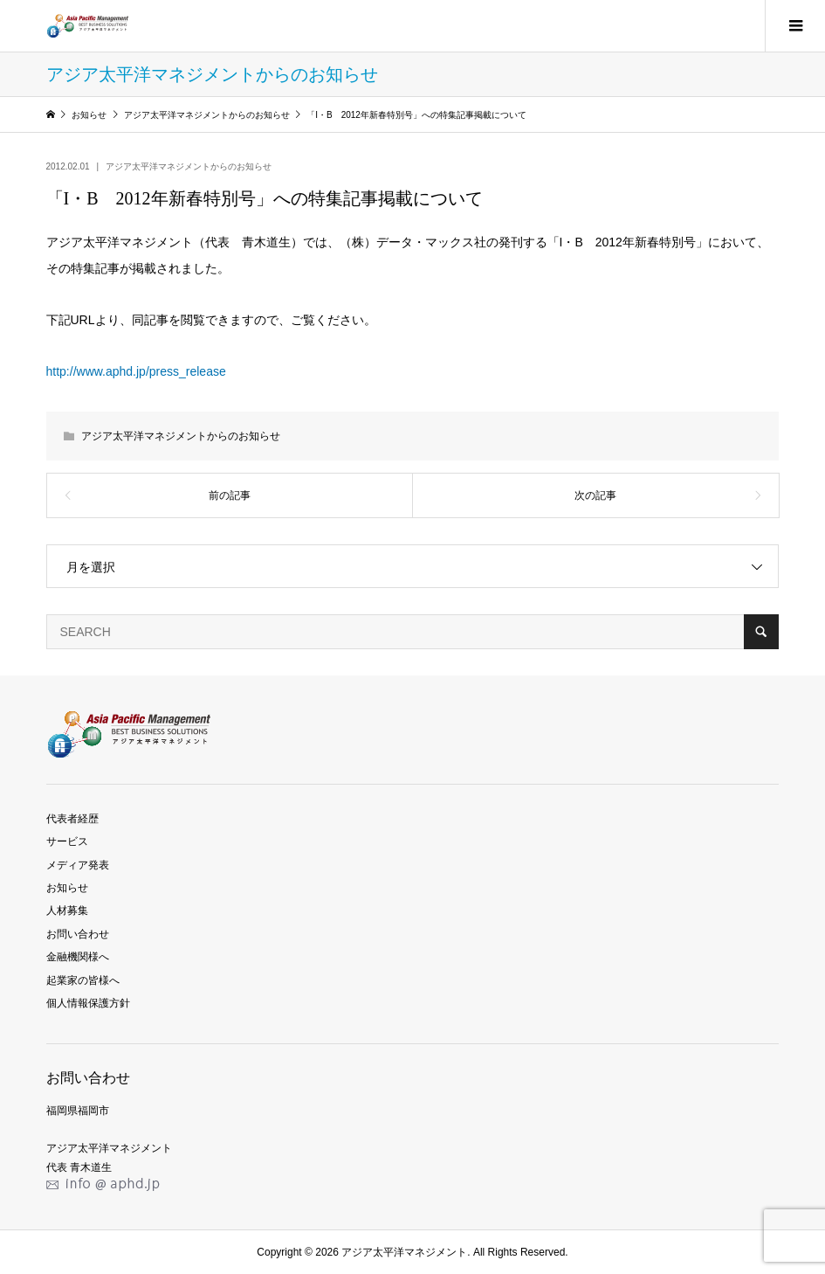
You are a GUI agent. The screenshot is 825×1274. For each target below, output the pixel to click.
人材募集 (67, 910)
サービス (67, 841)
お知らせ (67, 888)
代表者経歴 (72, 819)
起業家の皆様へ (83, 980)
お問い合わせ (77, 934)
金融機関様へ (77, 957)
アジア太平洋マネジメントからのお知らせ (189, 166)
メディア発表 (77, 865)
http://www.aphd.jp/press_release (136, 371)
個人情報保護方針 (88, 1003)
